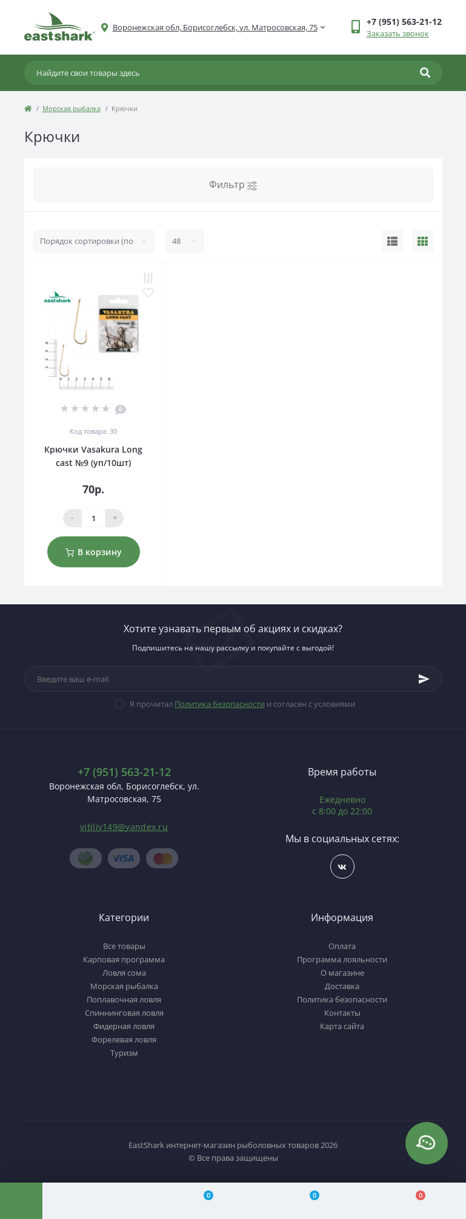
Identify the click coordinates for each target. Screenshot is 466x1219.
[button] (215, 27)
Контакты (342, 1012)
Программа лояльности (342, 959)
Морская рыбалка (71, 108)
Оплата (342, 945)
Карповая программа (124, 959)
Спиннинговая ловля (124, 1012)
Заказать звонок (398, 33)
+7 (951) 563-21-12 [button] (124, 772)
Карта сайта (342, 1026)
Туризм (124, 1052)
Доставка (342, 986)
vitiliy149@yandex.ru (124, 826)
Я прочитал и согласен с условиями (242, 704)
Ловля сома (124, 972)
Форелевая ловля (124, 1039)
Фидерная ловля (124, 1026)
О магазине (342, 972)
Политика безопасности (220, 703)
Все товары (124, 945)
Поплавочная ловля (124, 999)
